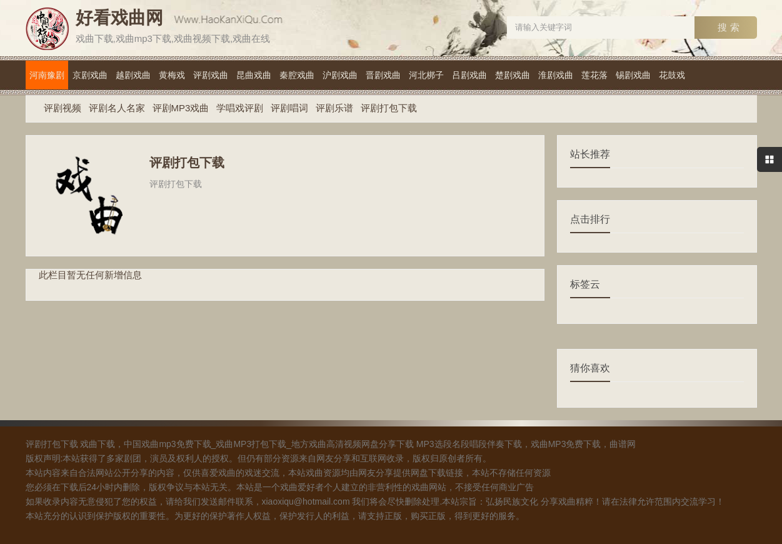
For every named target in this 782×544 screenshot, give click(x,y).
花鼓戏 (672, 75)
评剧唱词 (289, 108)
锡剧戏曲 (633, 75)
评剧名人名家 (117, 108)
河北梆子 (426, 75)
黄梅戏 (172, 75)
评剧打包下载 (389, 108)
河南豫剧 (46, 75)
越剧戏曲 (133, 75)
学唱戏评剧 (239, 108)
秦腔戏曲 (296, 75)
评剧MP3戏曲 (181, 108)
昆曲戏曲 (253, 75)
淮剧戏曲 (555, 75)
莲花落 (594, 75)
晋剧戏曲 (383, 75)
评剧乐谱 (334, 108)
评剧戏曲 (210, 75)
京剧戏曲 (90, 75)
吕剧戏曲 (469, 75)
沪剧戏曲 (340, 75)
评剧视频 (62, 108)
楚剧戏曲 (512, 75)
